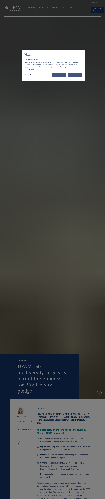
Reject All (59, 75)
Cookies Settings (30, 74)
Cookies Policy (30, 69)
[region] (53, 65)
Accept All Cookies (74, 75)
